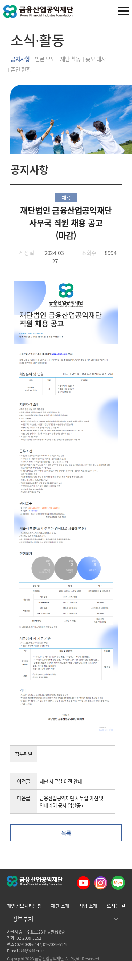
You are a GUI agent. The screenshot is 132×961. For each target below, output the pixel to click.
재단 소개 (60, 905)
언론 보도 (45, 59)
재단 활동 (70, 59)
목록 (66, 832)
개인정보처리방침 (24, 905)
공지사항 (20, 59)
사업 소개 (88, 905)
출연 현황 (20, 69)
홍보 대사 (95, 59)
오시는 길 (116, 905)
